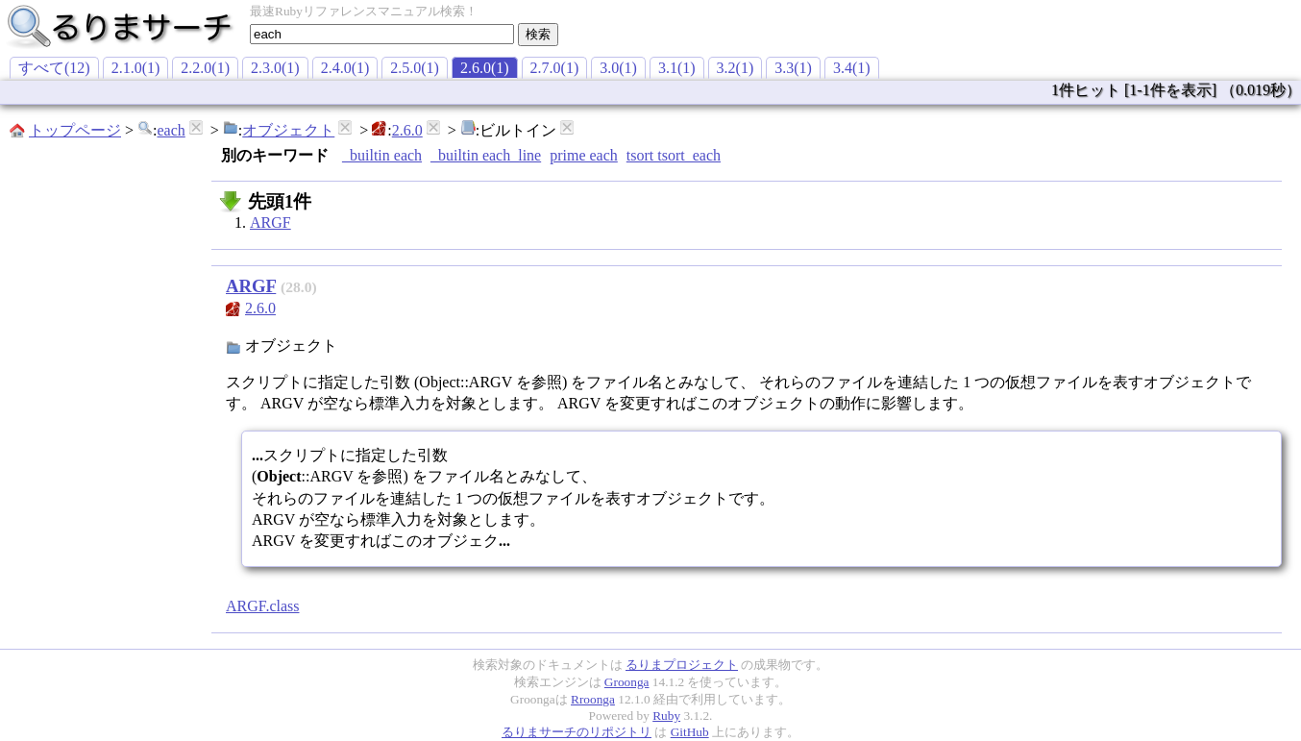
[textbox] (382, 34)
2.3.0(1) (275, 68)
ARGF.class (263, 606)
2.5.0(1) (414, 68)
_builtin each (382, 155)
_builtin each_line (485, 155)
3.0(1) (618, 68)
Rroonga (593, 699)
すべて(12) (54, 68)
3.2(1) (735, 68)
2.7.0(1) (554, 68)
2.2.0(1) (205, 68)
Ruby (666, 715)
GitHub (690, 732)
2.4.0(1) (345, 68)
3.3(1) (793, 68)
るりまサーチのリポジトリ (576, 732)
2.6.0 (407, 130)
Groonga (627, 682)
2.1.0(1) (135, 68)
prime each (584, 155)
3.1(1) (677, 68)
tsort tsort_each (673, 155)
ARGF (270, 222)
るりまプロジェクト (682, 664)
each (170, 130)
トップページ (75, 130)
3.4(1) (852, 68)
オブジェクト (288, 130)
